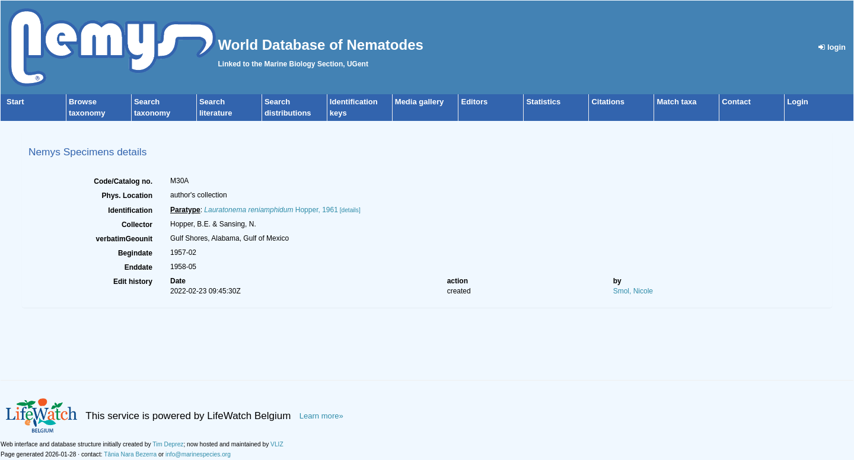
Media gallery (419, 101)
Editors (474, 101)
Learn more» (321, 415)
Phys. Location (127, 195)
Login (797, 101)
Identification (130, 210)
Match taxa (676, 101)
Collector (137, 225)
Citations (607, 101)
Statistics (543, 101)
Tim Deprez (167, 444)
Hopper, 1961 (271, 210)
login (832, 47)
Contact (736, 101)
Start (15, 101)
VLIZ (276, 444)
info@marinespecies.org (198, 454)
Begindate (135, 253)
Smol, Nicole (633, 291)
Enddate (138, 267)
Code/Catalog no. (123, 181)
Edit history (132, 281)
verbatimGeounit (124, 239)
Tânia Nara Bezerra (130, 454)
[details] (350, 210)
